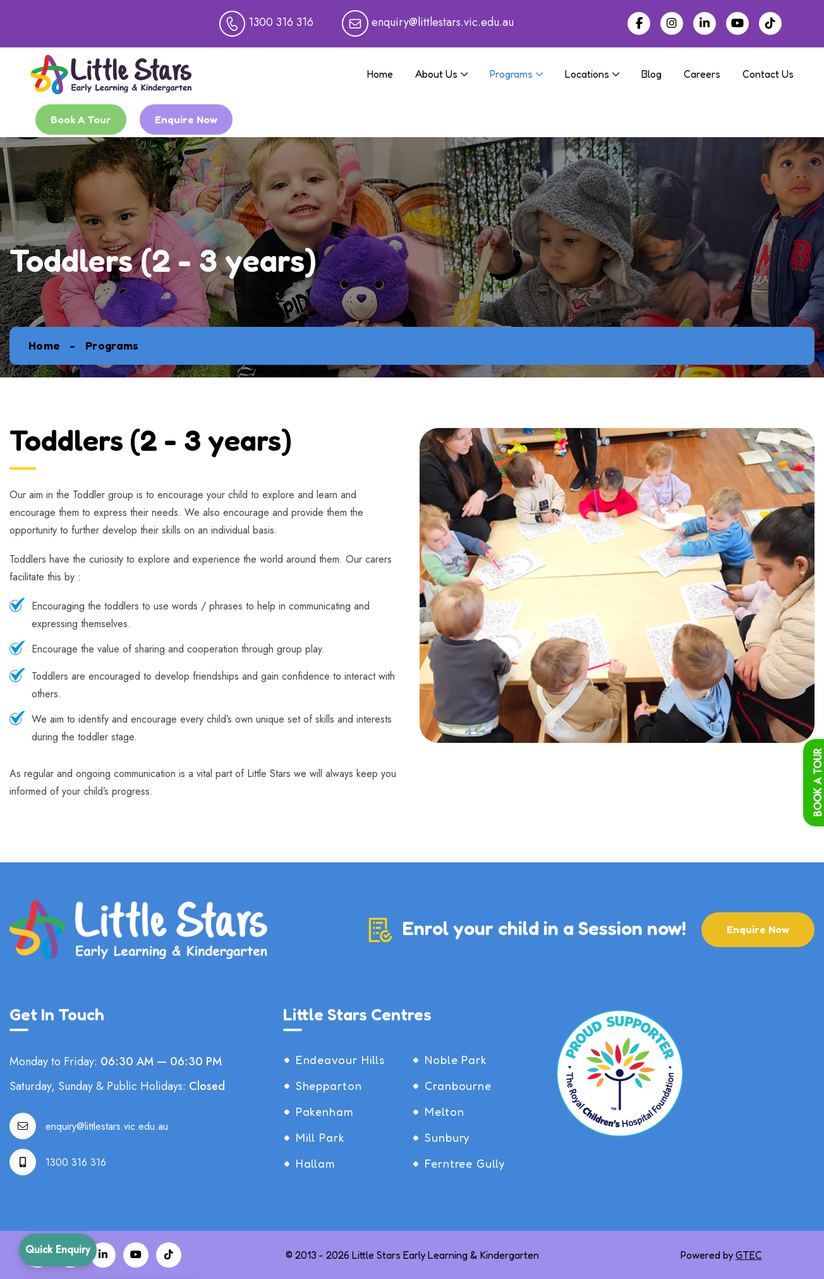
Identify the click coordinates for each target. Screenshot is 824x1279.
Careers (702, 74)
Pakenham (325, 1111)
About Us (436, 74)
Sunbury (447, 1137)
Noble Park (456, 1059)
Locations (587, 74)
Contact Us (768, 74)
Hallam (316, 1163)
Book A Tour (81, 119)
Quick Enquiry (57, 1249)
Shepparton (329, 1085)
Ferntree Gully (465, 1163)
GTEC (749, 1255)
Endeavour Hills (340, 1059)
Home (380, 74)
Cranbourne (458, 1085)
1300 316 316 (75, 1162)
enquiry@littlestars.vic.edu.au (106, 1126)
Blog (651, 74)
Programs (511, 74)
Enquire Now (186, 119)
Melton (444, 1111)
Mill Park (320, 1137)
